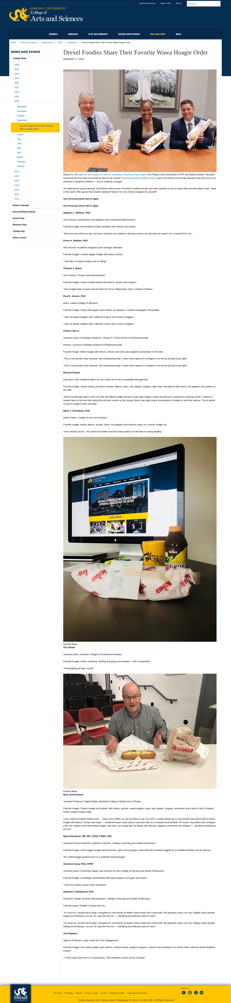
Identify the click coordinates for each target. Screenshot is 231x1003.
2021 (16, 87)
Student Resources (151, 3)
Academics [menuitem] (53, 34)
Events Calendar (21, 205)
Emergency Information (137, 993)
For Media (68, 993)
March (20, 157)
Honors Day (18, 218)
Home (13, 42)
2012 (16, 194)
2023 (16, 78)
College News (47, 42)
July (19, 139)
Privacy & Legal (91, 993)
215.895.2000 (145, 1000)
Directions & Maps (117, 993)
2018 (60, 42)
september (71, 42)
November (22, 111)
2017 (16, 171)
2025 (16, 69)
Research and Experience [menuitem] (129, 34)
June (19, 143)
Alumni (182, 3)
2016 (16, 176)
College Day (19, 231)
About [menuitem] (178, 34)
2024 (16, 74)
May (19, 148)
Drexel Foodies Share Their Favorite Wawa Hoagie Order (36, 127)
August (20, 134)
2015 (16, 181)
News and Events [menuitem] (157, 34)
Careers (78, 993)
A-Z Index (57, 993)
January (21, 166)
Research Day (19, 225)
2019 (16, 96)
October (21, 116)
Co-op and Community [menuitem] (98, 34)
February (21, 161)
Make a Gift (169, 3)
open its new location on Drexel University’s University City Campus (112, 174)
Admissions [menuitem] (73, 34)
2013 (16, 190)
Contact (104, 993)
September (22, 120)
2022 (16, 83)
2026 (16, 65)
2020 (16, 92)
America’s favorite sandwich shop (138, 178)
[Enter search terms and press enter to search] (206, 3)
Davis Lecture (19, 237)
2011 (16, 199)
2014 (16, 185)
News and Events (28, 42)
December (22, 106)
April (19, 152)
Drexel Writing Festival (24, 212)
